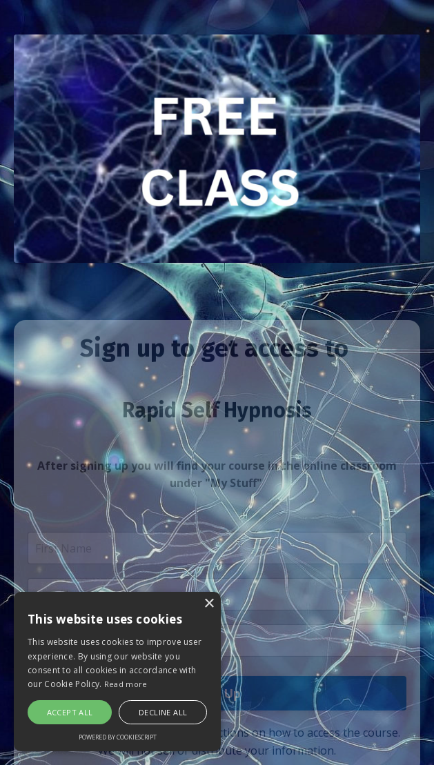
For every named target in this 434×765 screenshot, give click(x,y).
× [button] (209, 604)
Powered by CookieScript (118, 737)
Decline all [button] (163, 712)
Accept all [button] (70, 712)
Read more (126, 684)
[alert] (117, 671)
